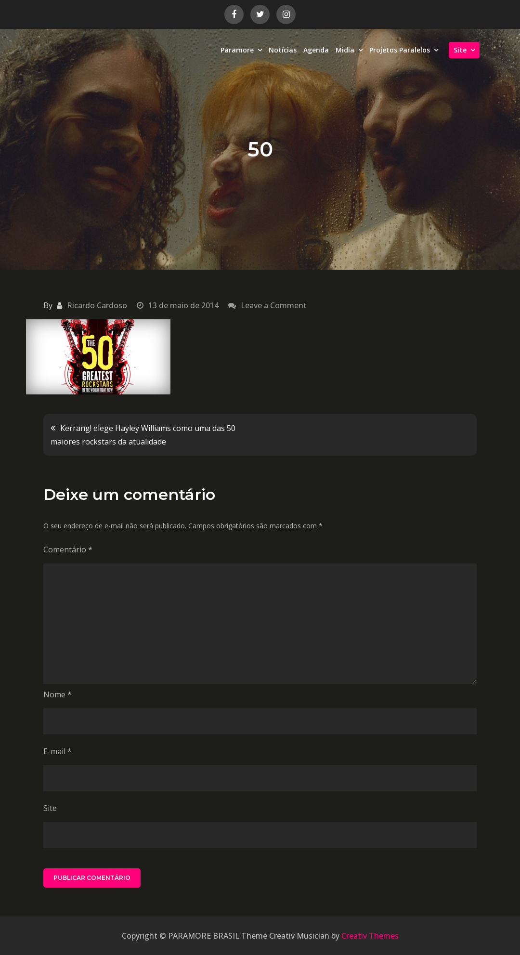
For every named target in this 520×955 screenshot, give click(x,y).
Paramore (237, 49)
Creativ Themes (370, 935)
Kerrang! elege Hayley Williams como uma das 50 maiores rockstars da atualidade (143, 435)
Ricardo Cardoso (97, 305)
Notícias (283, 49)
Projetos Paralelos (399, 49)
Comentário (67, 549)
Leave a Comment (274, 305)
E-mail (57, 751)
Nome (57, 694)
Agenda (316, 49)
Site (460, 49)
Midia (345, 49)
